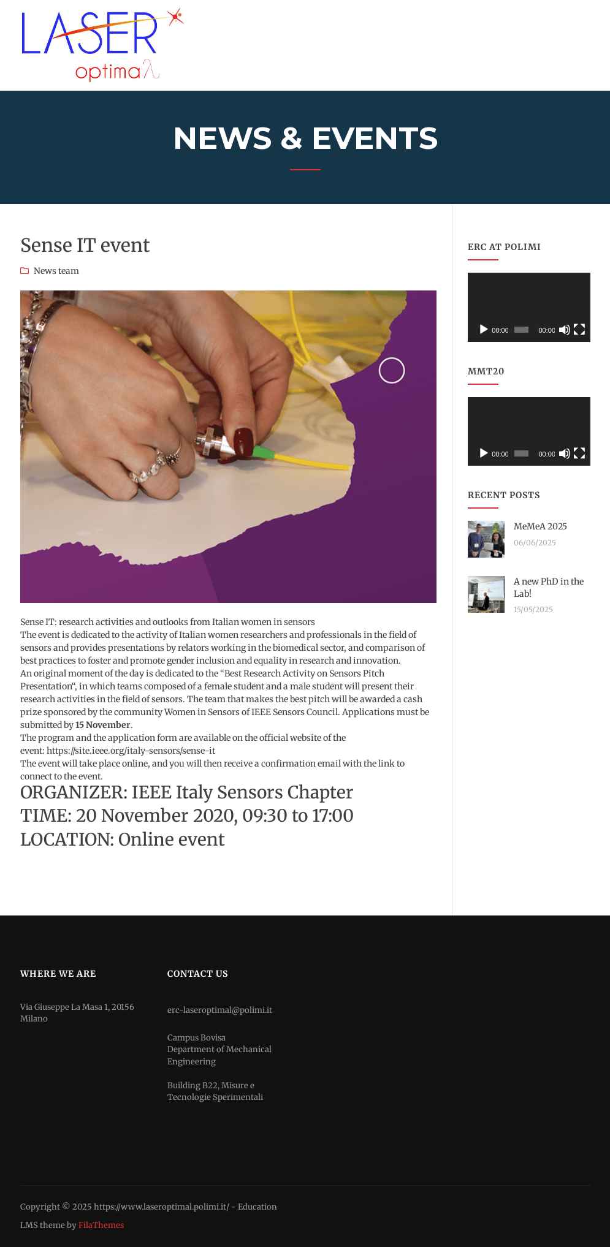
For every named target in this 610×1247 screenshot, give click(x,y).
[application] (529, 307)
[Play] (484, 330)
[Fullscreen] (579, 330)
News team (56, 270)
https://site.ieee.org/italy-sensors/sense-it (131, 750)
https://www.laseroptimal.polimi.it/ (161, 1207)
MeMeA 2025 (540, 526)
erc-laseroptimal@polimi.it (219, 1010)
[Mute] (565, 330)
